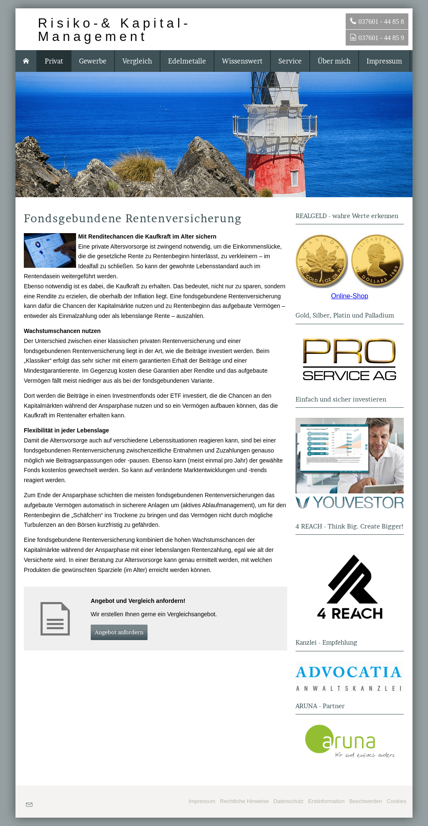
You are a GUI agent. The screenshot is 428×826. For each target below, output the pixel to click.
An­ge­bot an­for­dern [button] (119, 632)
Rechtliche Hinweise (244, 801)
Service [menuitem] (290, 61)
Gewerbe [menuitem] (93, 61)
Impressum (202, 801)
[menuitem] (26, 61)
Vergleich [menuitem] (137, 61)
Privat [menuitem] (54, 61)
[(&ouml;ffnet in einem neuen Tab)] (350, 261)
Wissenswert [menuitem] (242, 61)
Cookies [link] (396, 801)
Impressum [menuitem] (384, 61)
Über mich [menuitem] (334, 61)
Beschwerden (365, 801)
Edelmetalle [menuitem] (187, 61)
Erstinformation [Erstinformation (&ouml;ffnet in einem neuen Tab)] (326, 801)
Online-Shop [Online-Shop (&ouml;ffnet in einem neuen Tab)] (349, 296)
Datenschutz (288, 801)
